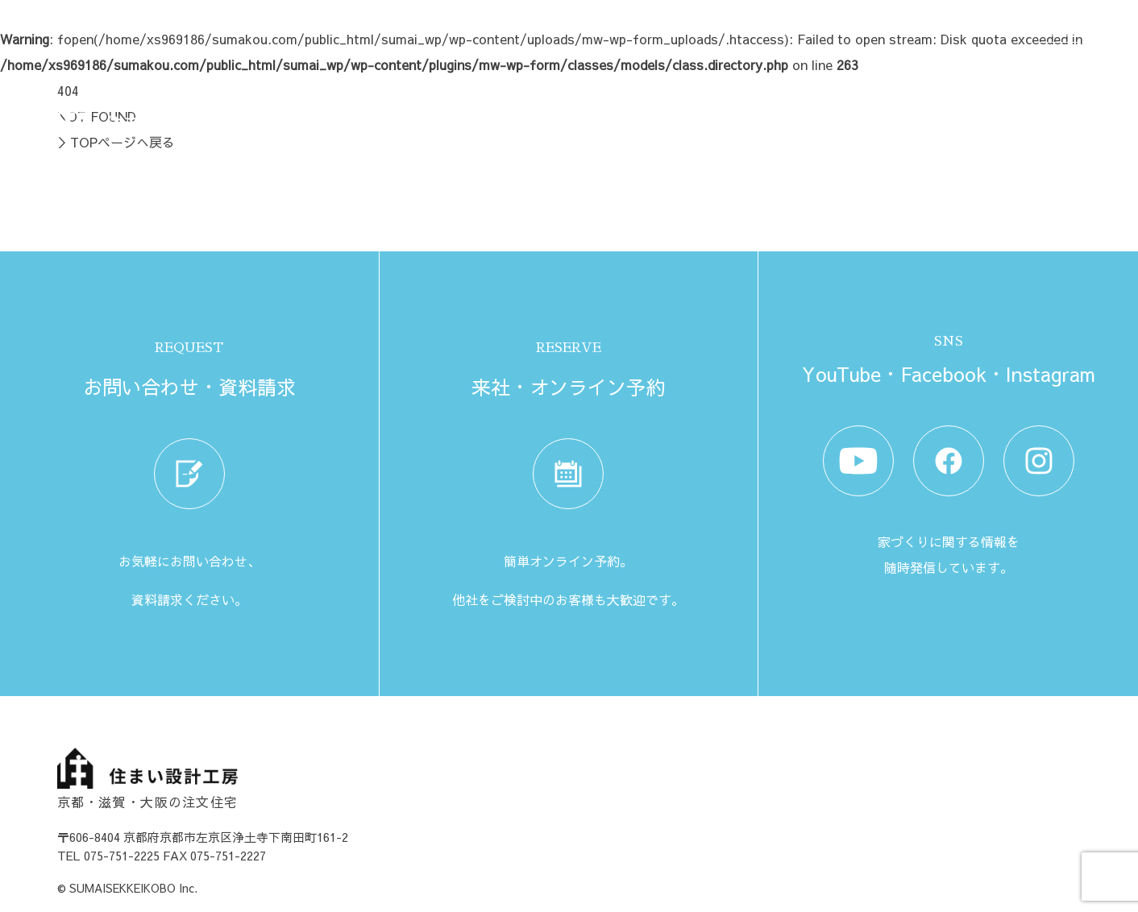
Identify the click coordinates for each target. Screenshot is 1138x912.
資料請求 (842, 116)
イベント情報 (758, 116)
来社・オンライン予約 (951, 116)
